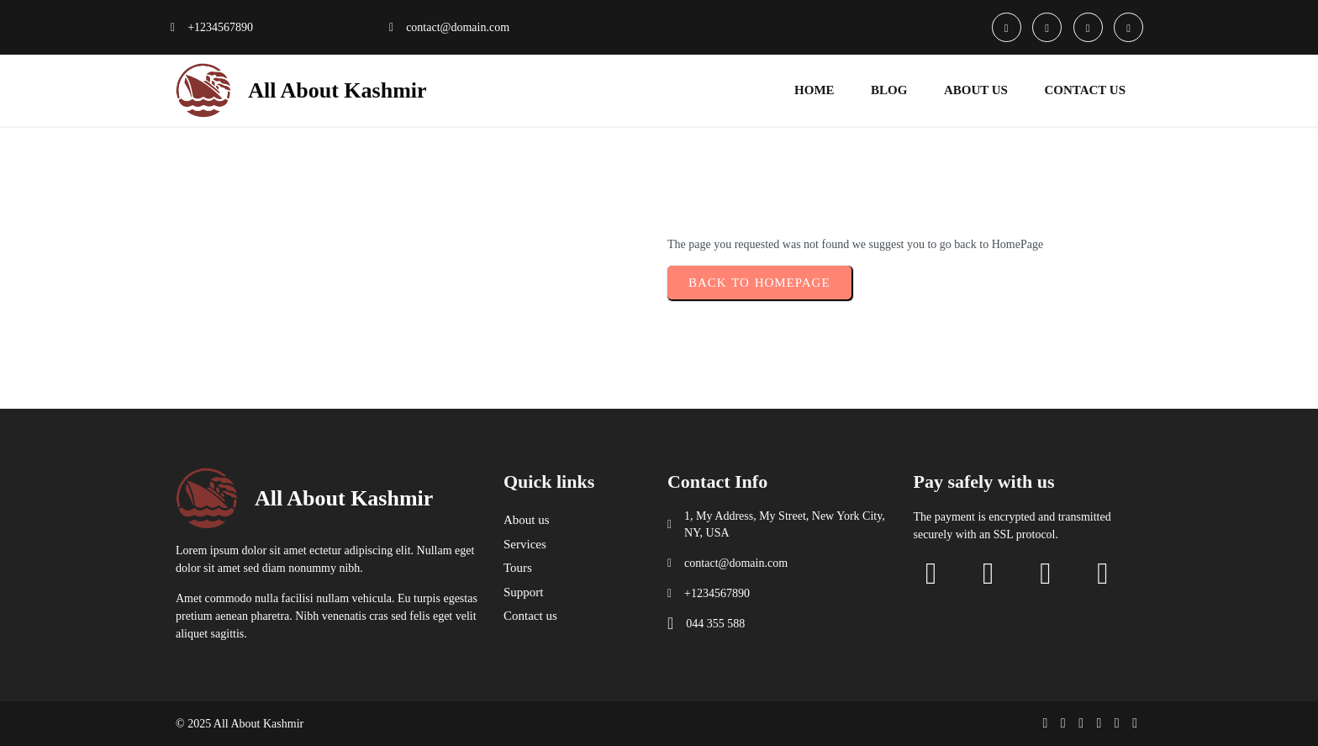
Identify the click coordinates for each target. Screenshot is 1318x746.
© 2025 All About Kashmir (239, 723)
